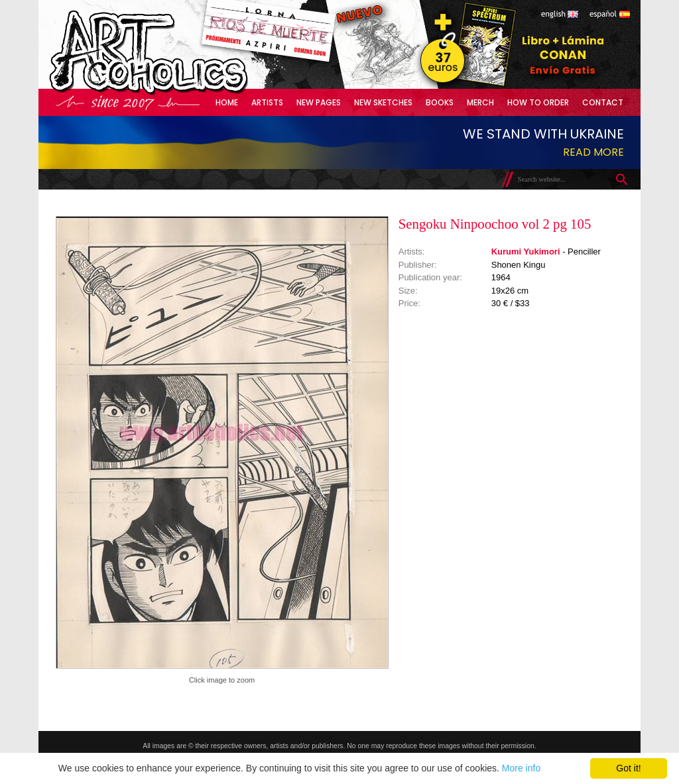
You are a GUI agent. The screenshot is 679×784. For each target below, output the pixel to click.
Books (440, 102)
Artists (267, 102)
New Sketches (383, 102)
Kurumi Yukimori (525, 251)
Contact (602, 102)
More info (521, 768)
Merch (480, 102)
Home (227, 102)
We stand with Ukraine (543, 134)
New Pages (318, 102)
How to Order (538, 102)
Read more (593, 152)
